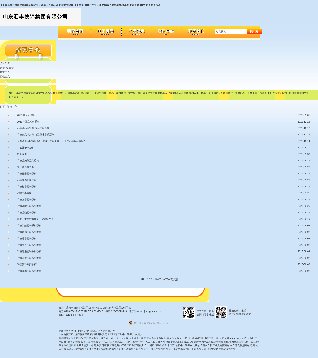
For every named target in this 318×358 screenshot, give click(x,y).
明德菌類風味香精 (27, 212)
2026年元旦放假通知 (28, 121)
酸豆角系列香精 (25, 167)
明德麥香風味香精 (27, 199)
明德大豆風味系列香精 (29, 245)
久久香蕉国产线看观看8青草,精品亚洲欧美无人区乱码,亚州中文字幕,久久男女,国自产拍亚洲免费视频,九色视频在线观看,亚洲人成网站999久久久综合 (80, 5)
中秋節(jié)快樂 (25, 147)
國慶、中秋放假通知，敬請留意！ (35, 219)
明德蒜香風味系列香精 (29, 258)
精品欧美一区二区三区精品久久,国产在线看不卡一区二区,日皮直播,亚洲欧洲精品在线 (137, 341)
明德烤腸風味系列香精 (29, 232)
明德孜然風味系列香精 (29, 271)
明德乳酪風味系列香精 (29, 225)
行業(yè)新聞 (7, 67)
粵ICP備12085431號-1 (71, 315)
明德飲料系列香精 (27, 264)
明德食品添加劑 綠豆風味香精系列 (35, 134)
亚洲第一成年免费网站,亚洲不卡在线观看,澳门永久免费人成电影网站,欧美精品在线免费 (188, 349)
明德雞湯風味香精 (27, 180)
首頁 (2, 106)
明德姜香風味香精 (27, 238)
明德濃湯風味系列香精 (29, 251)
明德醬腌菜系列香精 (28, 160)
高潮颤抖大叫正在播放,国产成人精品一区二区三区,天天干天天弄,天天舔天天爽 (101, 338)
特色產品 (5, 76)
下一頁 (169, 279)
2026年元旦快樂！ (27, 115)
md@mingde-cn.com (151, 311)
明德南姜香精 (24, 193)
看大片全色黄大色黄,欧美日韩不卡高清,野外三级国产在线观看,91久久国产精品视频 (119, 345)
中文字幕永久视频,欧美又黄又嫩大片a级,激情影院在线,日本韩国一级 (181, 338)
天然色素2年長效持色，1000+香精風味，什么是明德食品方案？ (51, 141)
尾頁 (175, 279)
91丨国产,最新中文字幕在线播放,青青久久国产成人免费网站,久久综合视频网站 (207, 345)
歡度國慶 (22, 154)
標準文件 (5, 72)
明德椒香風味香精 (27, 186)
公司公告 (5, 63)
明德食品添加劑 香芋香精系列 (33, 128)
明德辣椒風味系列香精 (29, 206)
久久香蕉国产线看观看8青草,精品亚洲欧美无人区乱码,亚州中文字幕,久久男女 (101, 334)
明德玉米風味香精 (27, 173)
